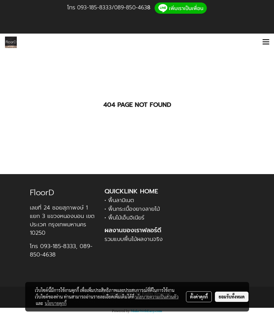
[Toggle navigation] (266, 42)
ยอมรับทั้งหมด (232, 296)
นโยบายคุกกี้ (56, 303)
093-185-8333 (94, 7)
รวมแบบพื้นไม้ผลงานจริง (133, 239)
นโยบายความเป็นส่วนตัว (157, 296)
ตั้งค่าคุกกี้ (199, 296)
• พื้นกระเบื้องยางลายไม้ (132, 209)
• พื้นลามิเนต (119, 200)
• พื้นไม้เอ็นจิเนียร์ (124, 217)
